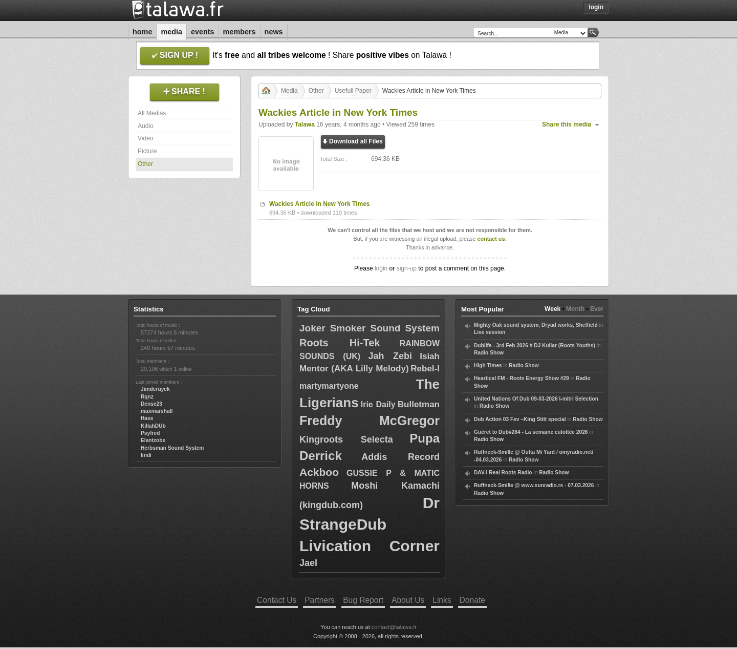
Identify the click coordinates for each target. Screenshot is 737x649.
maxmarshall (156, 411)
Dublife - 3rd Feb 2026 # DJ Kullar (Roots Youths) (534, 345)
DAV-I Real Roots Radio (503, 472)
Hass (147, 418)
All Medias (152, 113)
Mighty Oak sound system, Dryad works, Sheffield (536, 325)
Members (239, 32)
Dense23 (151, 404)
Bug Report (363, 600)
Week (552, 308)
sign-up (407, 268)
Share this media (566, 124)
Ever (596, 308)
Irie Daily (378, 404)
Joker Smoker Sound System (369, 328)
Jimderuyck (155, 389)
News (274, 32)
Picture (147, 151)
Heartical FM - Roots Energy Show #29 (521, 378)
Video (145, 138)
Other (145, 164)
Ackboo (319, 472)
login (381, 268)
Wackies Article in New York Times (319, 203)
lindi (146, 455)
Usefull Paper (353, 90)
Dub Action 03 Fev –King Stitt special (520, 419)
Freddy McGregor (369, 420)
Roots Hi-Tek (339, 342)
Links (441, 600)
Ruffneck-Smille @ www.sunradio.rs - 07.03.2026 (534, 485)
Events (202, 32)
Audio (146, 126)
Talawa (305, 124)
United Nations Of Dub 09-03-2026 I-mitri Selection (536, 399)
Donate (472, 600)
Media (171, 32)
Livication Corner (369, 545)
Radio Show (489, 352)
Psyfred (150, 433)
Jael (308, 563)
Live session (489, 332)
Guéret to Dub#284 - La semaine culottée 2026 (531, 432)
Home (142, 32)
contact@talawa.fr (394, 627)
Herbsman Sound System (172, 448)
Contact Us (276, 600)
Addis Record (400, 457)
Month (575, 308)
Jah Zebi (389, 356)
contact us (491, 239)
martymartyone (329, 386)
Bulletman (419, 404)
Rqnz (147, 397)
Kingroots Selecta (346, 439)
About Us (408, 600)
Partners (320, 600)
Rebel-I (425, 368)
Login (596, 7)
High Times (488, 365)
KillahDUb (153, 426)
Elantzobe (153, 440)
